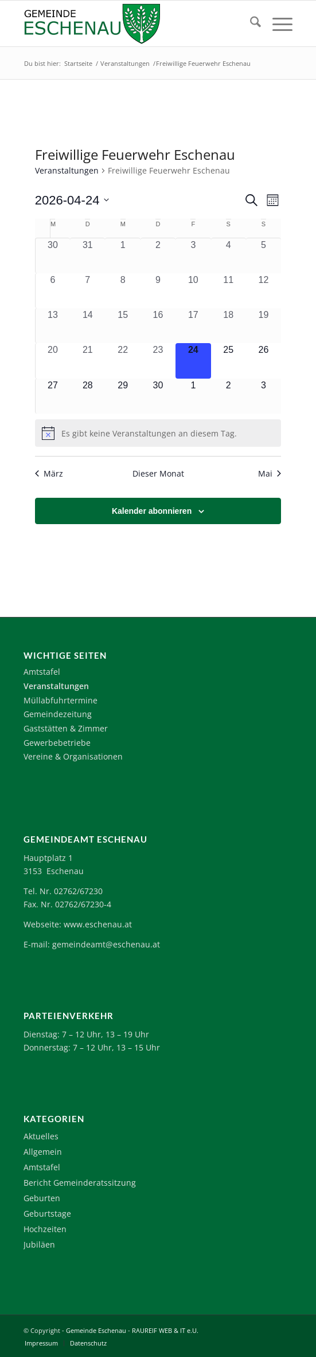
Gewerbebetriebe (57, 742)
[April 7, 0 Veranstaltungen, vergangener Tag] (87, 290)
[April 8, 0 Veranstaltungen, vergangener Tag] (122, 290)
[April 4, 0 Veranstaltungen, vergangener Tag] (228, 255)
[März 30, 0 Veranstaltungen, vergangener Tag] (53, 255)
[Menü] (276, 23)
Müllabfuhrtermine (60, 700)
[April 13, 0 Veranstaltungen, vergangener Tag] (53, 325)
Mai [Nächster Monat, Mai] (269, 473)
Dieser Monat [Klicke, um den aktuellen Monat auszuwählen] (158, 473)
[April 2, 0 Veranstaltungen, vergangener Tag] (158, 255)
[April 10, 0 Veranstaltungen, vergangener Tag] (192, 290)
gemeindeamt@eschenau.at (106, 944)
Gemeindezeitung (58, 714)
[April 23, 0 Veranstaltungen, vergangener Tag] (158, 360)
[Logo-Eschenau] (131, 23)
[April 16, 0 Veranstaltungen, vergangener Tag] (158, 325)
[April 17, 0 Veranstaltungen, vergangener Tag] (192, 325)
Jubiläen (39, 1244)
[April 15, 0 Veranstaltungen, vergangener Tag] (122, 325)
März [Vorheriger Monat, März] (49, 473)
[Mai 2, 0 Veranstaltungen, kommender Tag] (228, 396)
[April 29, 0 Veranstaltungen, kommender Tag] (122, 396)
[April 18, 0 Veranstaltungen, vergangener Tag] (228, 325)
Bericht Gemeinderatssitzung (80, 1182)
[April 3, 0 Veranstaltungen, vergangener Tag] (192, 255)
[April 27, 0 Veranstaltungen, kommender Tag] (53, 396)
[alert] (158, 433)
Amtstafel (42, 671)
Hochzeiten (45, 1229)
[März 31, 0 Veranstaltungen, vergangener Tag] (87, 255)
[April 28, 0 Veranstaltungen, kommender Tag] (87, 396)
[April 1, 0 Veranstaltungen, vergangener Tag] (122, 255)
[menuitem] (250, 23)
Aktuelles (41, 1136)
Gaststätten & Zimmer (66, 728)
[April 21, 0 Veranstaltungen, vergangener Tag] (87, 360)
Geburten (42, 1198)
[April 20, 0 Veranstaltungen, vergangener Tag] (53, 360)
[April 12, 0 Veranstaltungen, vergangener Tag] (263, 290)
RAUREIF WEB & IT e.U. (165, 1330)
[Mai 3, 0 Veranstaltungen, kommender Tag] (263, 396)
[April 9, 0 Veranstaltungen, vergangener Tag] (158, 290)
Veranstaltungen (67, 170)
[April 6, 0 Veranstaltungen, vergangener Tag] (53, 290)
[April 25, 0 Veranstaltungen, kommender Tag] (228, 360)
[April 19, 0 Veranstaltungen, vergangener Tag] (263, 325)
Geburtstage (47, 1213)
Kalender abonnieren (152, 511)
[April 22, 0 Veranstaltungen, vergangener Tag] (122, 360)
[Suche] (250, 23)
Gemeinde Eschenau (96, 1330)
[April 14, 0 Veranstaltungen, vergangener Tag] (87, 325)
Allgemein (43, 1151)
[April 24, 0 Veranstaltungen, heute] (192, 360)
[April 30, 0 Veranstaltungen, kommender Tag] (158, 396)
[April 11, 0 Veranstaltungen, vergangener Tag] (228, 290)
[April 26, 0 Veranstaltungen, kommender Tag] (263, 360)
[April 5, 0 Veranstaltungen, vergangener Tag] (263, 255)
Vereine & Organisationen (73, 756)
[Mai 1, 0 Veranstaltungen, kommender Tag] (192, 396)
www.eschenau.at (98, 924)
